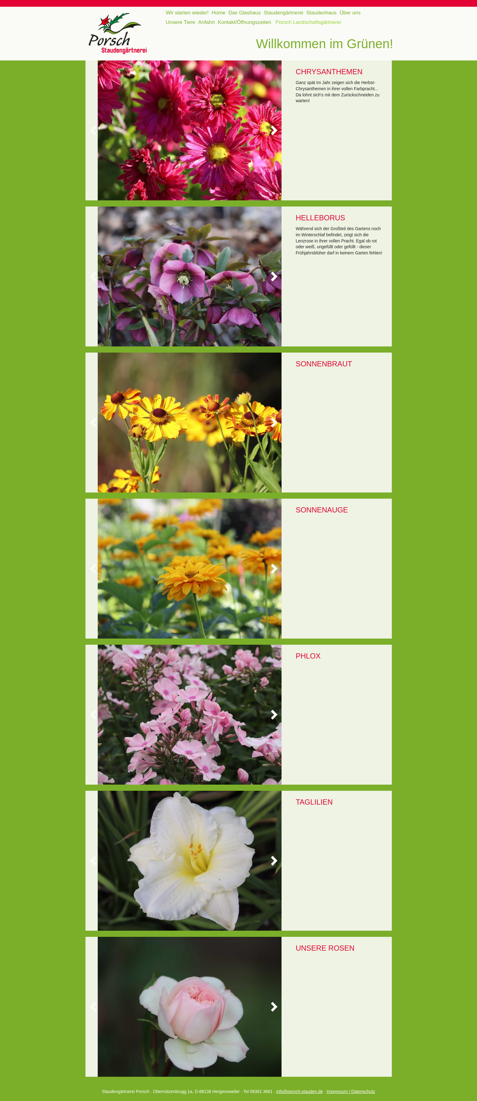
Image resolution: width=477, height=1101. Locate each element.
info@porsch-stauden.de (299, 1091)
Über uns (350, 13)
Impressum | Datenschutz (351, 1091)
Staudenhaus (321, 13)
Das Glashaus (245, 13)
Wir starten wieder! (187, 13)
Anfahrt (206, 22)
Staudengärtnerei (283, 13)
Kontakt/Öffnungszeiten (244, 22)
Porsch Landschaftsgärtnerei (308, 22)
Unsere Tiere (180, 22)
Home (218, 13)
